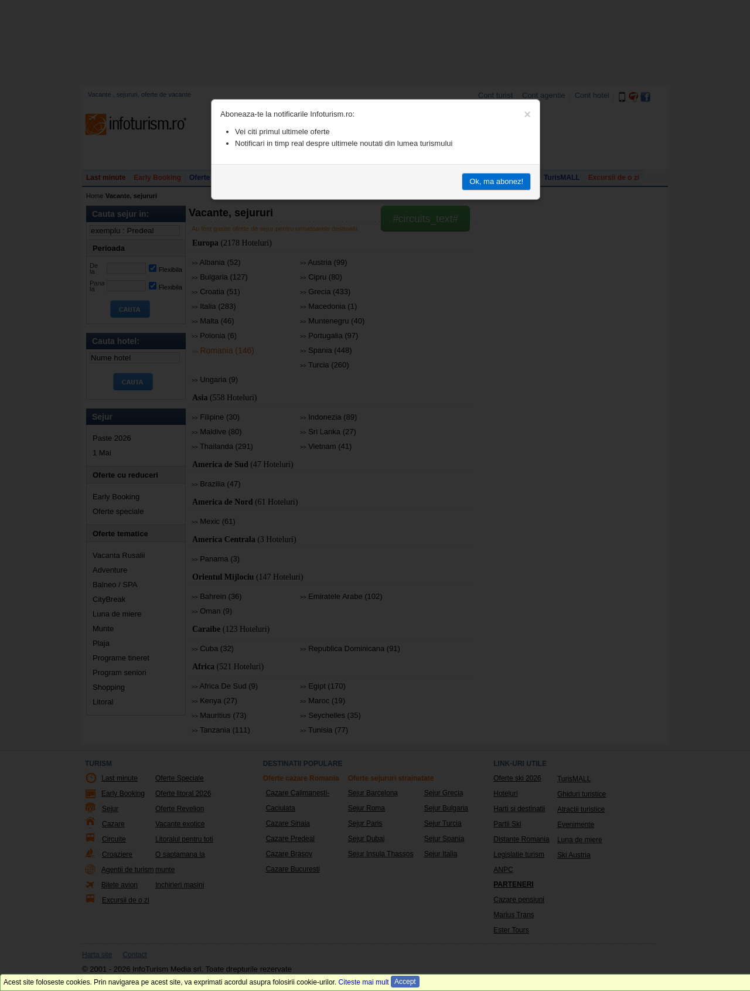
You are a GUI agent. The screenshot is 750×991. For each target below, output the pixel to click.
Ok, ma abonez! (496, 181)
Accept (405, 982)
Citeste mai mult (364, 982)
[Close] (527, 114)
